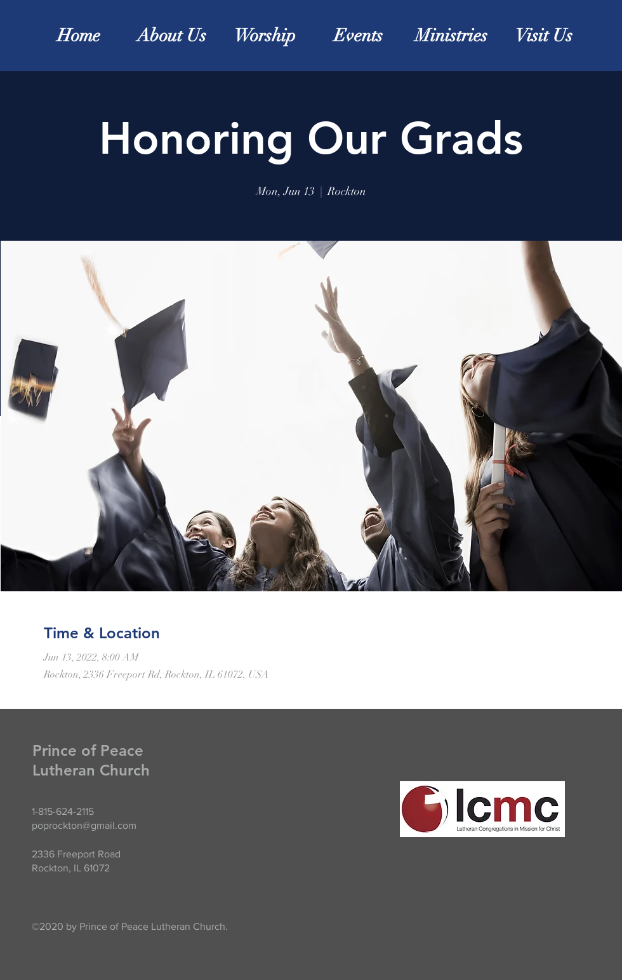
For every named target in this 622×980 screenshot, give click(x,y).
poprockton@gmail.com (84, 825)
